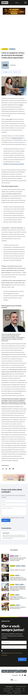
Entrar (16, 2)
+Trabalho (17, 575)
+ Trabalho (12, 49)
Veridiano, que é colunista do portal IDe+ (13, 164)
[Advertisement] (14, 33)
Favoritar (15, 72)
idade (21, 104)
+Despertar (12, 575)
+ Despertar (4, 49)
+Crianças (17, 584)
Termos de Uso (13, 653)
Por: (20, 575)
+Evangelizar (12, 605)
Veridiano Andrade (17, 138)
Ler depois (5, 72)
